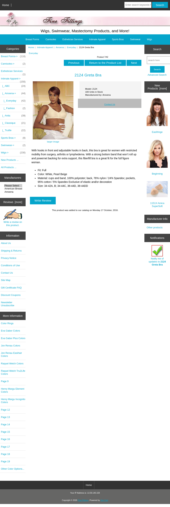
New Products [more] (157, 87)
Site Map (5, 280)
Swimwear (135, 39)
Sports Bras (118, 39)
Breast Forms (32, 39)
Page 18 (5, 454)
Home (5, 5)
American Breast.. (13, 188)
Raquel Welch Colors (12, 363)
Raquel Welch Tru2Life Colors (13, 372)
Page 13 (5, 417)
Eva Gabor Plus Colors (13, 338)
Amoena (13, 191)
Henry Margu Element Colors (12, 390)
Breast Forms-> (13, 56)
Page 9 (4, 381)
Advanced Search (157, 74)
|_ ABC (13, 86)
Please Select (13, 185)
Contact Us (7, 272)
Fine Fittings (83, 500)
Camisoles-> (13, 63)
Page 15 (5, 431)
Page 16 (5, 439)
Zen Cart (104, 500)
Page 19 (5, 461)
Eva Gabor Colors (10, 330)
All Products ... (8, 167)
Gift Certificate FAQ (11, 287)
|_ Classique (13, 123)
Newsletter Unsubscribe (7, 304)
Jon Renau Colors (10, 345)
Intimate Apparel (45, 47)
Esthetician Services (73, 39)
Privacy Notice (8, 258)
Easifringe (157, 115)
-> (13, 79)
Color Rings (7, 323)
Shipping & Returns (11, 250)
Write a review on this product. (12, 217)
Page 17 (5, 446)
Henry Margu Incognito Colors (13, 401)
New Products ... (10, 159)
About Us (6, 243)
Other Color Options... (12, 468)
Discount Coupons (11, 295)
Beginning (157, 157)
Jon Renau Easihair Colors (11, 354)
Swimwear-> (13, 145)
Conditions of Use (10, 265)
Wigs (149, 39)
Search (157, 49)
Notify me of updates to (157, 255)
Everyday (71, 47)
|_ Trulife (13, 130)
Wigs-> (13, 152)
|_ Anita (13, 115)
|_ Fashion (13, 108)
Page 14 (5, 424)
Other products (154, 227)
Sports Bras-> (13, 137)
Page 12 (5, 409)
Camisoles (51, 39)
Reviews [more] (12, 202)
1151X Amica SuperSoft (157, 194)
